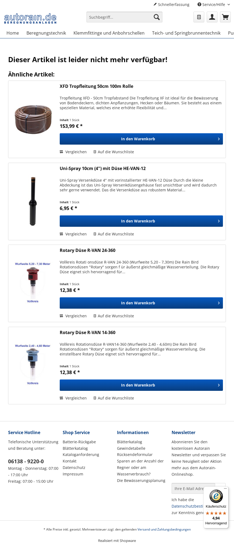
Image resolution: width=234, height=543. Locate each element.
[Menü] (225, 490)
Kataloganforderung (81, 454)
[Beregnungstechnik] (46, 33)
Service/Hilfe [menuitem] (212, 4)
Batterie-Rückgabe (79, 441)
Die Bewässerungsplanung (141, 480)
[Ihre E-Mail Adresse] (193, 488)
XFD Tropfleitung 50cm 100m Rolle (96, 86)
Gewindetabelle (131, 448)
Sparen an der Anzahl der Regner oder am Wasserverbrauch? (140, 467)
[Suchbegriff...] (124, 17)
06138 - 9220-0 (26, 461)
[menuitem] (124, 20)
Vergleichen (73, 151)
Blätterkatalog (75, 448)
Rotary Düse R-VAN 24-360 (87, 250)
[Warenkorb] (225, 17)
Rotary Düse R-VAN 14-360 (87, 332)
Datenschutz (74, 467)
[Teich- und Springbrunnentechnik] (186, 33)
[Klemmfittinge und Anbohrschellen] (109, 33)
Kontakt (69, 461)
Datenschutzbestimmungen (197, 506)
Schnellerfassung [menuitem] (171, 4)
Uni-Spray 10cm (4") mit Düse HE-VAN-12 (103, 168)
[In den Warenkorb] (141, 139)
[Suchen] (156, 17)
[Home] (13, 33)
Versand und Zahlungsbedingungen (164, 529)
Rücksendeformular (135, 454)
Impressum (73, 474)
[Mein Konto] (212, 17)
